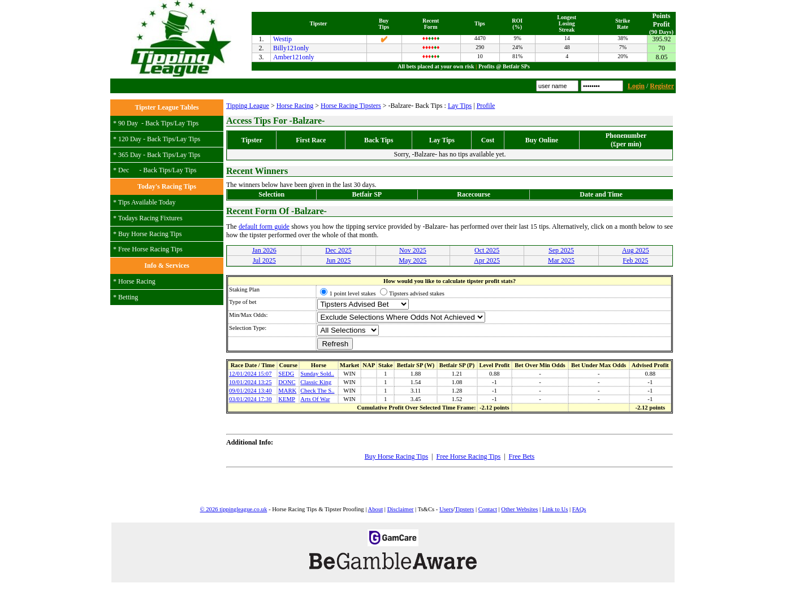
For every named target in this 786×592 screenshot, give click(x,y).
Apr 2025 (487, 260)
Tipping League (247, 106)
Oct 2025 (486, 250)
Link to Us (555, 509)
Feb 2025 (635, 260)
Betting (128, 297)
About (375, 509)
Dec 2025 (338, 250)
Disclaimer (400, 509)
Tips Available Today (147, 202)
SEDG (286, 374)
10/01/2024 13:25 (250, 382)
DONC (286, 382)
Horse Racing (137, 281)
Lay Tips (186, 123)
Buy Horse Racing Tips (150, 234)
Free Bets (522, 456)
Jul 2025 (264, 260)
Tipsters (464, 509)
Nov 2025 (412, 250)
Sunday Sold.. (317, 374)
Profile (486, 106)
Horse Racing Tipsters (351, 106)
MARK (287, 391)
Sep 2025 (561, 250)
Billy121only (291, 48)
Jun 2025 (338, 260)
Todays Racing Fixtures (150, 218)
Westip (282, 39)
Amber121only (293, 57)
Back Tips (158, 123)
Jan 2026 (264, 250)
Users (446, 509)
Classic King (315, 382)
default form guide (264, 226)
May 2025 (412, 260)
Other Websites (519, 509)
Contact (487, 509)
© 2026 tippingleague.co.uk (233, 509)
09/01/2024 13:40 (250, 391)
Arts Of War (315, 399)
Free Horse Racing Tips (150, 249)
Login (636, 86)
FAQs (579, 509)
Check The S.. (317, 391)
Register (662, 86)
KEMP (286, 399)
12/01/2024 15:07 (250, 374)
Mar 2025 (561, 260)
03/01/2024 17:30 (250, 399)
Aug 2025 (635, 250)
